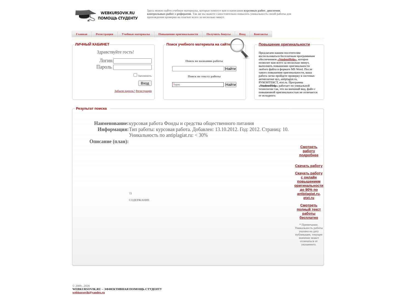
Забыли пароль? (124, 90)
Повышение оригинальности (284, 44)
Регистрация (144, 90)
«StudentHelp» (286, 59)
